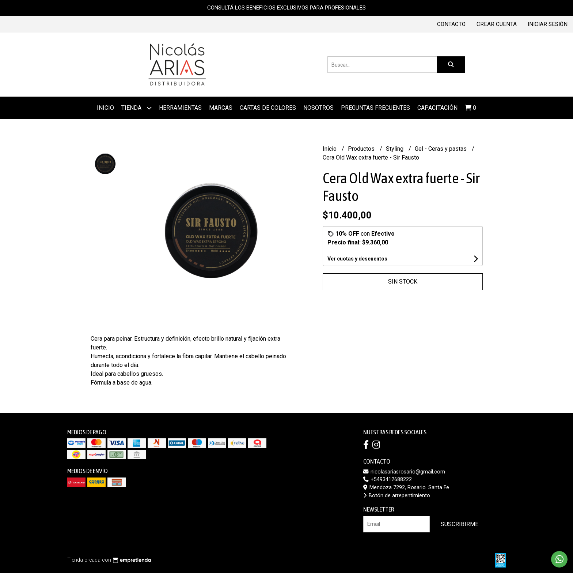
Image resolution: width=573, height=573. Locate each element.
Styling (395, 148)
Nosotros (318, 107)
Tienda (136, 108)
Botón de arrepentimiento (396, 496)
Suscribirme (459, 524)
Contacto (451, 24)
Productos (362, 148)
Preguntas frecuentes (375, 107)
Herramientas (180, 107)
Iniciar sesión (548, 24)
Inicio (105, 107)
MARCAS (220, 107)
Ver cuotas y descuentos (357, 259)
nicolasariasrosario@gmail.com (404, 472)
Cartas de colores (268, 107)
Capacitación (437, 107)
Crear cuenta (497, 24)
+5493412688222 (387, 479)
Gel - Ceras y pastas (441, 148)
